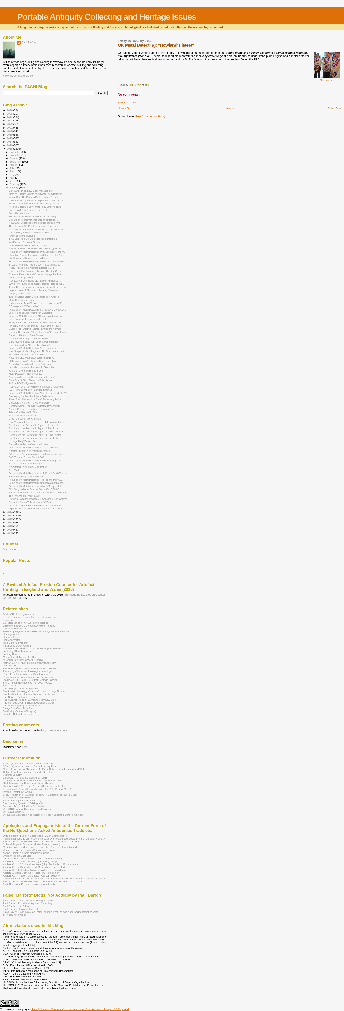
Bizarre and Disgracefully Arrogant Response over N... (36, 200)
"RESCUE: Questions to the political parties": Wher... (36, 222)
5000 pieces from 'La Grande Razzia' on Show (33, 361)
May (12, 174)
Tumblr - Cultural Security (17, 714)
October (14, 158)
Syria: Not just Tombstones (22, 415)
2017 (10, 141)
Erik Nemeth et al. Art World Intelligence (25, 622)
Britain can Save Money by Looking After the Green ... (36, 271)
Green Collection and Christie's (25, 418)
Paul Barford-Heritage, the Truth (21, 908)
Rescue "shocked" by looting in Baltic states (31, 267)
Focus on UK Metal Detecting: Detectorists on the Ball (36, 261)
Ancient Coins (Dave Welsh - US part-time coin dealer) (34, 867)
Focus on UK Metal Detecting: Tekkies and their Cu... (36, 480)
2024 (10, 117)
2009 (10, 529)
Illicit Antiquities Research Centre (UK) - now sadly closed (35, 786)
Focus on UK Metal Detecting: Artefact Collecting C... (36, 447)
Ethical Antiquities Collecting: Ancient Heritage (29, 625)
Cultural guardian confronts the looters (28, 444)
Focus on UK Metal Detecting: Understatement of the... (37, 483)
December (16, 152)
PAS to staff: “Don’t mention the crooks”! (29, 210)
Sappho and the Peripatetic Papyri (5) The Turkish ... (36, 438)
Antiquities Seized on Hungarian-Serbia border (33, 377)
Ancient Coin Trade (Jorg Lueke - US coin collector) (32, 875)
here (24, 746)
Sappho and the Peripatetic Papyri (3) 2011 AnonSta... (37, 431)
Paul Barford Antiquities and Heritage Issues (28, 900)
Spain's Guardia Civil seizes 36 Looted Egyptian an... (36, 248)
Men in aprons (327, 80)
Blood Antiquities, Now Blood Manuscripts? (31, 190)
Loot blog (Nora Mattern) (17, 651)
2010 (10, 526)
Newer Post (125, 108)
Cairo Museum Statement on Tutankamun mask (33, 341)
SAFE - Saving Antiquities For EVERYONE (27, 682)
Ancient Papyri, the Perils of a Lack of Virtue (31, 409)
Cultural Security (12, 774)
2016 (10, 145)
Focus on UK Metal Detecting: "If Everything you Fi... (36, 348)
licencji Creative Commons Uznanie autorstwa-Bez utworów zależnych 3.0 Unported (80, 1009)
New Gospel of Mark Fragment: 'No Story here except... (37, 351)
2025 (10, 113)
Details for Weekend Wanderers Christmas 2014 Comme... (39, 499)
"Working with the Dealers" (22, 235)
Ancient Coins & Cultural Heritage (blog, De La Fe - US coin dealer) (41, 864)
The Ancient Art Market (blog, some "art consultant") (32, 858)
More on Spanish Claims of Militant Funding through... (36, 194)
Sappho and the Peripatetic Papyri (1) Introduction (34, 425)
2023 (10, 120)
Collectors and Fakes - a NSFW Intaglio (29, 402)
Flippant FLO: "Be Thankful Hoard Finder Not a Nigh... (36, 508)
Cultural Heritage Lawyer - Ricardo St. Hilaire (28, 771)
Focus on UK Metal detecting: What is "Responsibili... (36, 486)
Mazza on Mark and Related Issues (27, 354)
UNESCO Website (13, 811)
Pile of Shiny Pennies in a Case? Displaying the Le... (36, 399)
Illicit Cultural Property (15, 642)
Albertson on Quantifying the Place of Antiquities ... (35, 280)
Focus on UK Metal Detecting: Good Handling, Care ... (37, 460)
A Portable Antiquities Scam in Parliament (30, 364)
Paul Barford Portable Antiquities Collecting (27, 903)
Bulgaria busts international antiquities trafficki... (33, 219)
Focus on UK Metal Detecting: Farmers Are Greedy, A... (37, 309)
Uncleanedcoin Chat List (17, 855)
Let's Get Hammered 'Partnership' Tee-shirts (31, 367)
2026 (10, 110)
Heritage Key (10, 637)
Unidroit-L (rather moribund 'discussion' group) (29, 849)
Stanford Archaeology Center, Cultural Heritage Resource (35, 691)
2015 (10, 148)
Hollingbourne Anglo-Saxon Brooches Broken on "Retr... (37, 303)
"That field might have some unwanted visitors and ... (36, 505)
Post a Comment (127, 102)
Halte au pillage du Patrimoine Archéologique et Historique (36, 631)
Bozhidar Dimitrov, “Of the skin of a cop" (29, 345)
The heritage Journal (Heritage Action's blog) (28, 702)
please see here (57, 730)
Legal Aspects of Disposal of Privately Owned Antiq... (36, 290)
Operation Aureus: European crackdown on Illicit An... (36, 255)
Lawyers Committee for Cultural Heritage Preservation (33, 648)
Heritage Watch (11, 639)
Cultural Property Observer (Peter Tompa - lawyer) (31, 844)
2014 (10, 512)
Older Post (334, 108)
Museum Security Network (18, 797)
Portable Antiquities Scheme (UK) (22, 800)
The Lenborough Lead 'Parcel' (24, 496)
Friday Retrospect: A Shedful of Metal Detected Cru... (36, 322)
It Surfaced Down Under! (17, 645)
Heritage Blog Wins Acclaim (23, 441)
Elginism (8, 619)
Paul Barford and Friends (17, 906)
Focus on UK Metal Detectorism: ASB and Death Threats (38, 473)
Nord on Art (9, 665)
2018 (10, 138)
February (15, 184)
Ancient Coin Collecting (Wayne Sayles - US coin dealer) (35, 869)
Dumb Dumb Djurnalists (21, 277)
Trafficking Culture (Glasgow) (19, 711)
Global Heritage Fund (15, 628)
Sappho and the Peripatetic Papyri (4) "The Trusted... (36, 435)
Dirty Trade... (15, 470)
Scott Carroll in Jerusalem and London (28, 319)
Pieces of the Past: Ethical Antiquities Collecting (30, 668)
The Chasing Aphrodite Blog (19, 696)
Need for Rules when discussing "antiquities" (32, 357)
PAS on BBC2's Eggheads (22, 383)
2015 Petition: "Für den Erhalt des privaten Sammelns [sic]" (36, 835)
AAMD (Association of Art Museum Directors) (28, 763)
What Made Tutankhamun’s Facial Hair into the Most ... (37, 229)
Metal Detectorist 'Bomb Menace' (26, 373)
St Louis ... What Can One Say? (25, 463)
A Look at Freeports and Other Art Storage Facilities (35, 274)
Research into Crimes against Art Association (28, 676)
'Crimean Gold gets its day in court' (27, 370)
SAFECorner (10, 685)
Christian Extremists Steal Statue (26, 335)
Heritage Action (11, 634)
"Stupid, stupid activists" (21, 293)
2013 (10, 515)
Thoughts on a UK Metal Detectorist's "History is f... (35, 226)
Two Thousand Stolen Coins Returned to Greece (34, 296)
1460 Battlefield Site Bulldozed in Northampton (33, 239)
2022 (10, 124)
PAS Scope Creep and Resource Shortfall (30, 390)
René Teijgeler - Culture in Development (25, 674)
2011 (10, 522)
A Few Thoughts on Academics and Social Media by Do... (38, 287)
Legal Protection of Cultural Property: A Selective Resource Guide (40, 794)
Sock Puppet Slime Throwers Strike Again (30, 380)
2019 (10, 134)
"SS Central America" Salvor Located (28, 245)
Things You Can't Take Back (19, 708)
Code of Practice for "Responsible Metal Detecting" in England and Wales (44, 769)
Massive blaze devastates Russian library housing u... (36, 203)
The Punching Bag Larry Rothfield (22, 705)
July (12, 168)
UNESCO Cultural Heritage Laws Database (27, 808)
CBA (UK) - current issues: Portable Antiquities (29, 766)
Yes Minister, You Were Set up (24, 242)
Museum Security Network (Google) (23, 659)
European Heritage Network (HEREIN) (25, 777)
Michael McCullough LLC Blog (20, 657)
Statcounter (10, 549)
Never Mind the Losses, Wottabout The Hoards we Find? (38, 492)
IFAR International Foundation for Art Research (29, 783)
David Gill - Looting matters (18, 614)
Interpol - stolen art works (17, 791)
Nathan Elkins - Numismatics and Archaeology (29, 662)
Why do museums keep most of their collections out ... (36, 283)
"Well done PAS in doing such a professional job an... (36, 454)
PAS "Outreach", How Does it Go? (26, 457)
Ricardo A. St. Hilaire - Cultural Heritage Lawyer (30, 679)
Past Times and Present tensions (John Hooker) (30, 884)
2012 (10, 519)
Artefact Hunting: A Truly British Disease (29, 451)
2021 (10, 127)
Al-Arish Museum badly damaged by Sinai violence (35, 206)
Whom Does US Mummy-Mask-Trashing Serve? (33, 197)
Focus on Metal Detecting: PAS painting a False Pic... (36, 316)
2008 (10, 533)
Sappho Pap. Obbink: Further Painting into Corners (35, 328)
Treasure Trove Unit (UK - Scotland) (23, 806)
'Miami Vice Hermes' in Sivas (24, 412)
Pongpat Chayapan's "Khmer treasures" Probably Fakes (37, 332)
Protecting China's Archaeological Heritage (27, 671)
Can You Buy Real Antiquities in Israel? (29, 232)
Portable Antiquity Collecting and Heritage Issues (106, 16)
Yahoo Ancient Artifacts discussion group (26, 852)
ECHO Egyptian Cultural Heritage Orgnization (29, 617)
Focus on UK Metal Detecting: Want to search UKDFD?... (38, 393)
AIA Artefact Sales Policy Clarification (28, 467)
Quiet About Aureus (19, 213)
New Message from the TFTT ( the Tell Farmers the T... (37, 422)
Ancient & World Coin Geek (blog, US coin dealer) (31, 872)
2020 (10, 131)
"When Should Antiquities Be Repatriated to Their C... (36, 325)
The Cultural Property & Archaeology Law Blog (29, 699)
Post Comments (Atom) (150, 116)
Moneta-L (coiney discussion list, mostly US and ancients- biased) (40, 847)
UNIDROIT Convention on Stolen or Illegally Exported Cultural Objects (43, 814)
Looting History (11, 654)
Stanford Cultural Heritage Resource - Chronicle (30, 694)
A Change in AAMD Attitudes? (24, 306)
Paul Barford (29, 42)
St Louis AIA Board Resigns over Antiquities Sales (34, 264)
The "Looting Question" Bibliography (23, 803)
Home (230, 108)
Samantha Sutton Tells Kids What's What (30, 502)
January (14, 187)
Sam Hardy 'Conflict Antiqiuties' (20, 688)
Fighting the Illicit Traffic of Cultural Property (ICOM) (32, 780)
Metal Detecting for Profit (21, 300)
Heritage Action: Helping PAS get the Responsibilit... (35, 406)
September (16, 161)
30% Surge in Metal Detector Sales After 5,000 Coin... (36, 489)
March (13, 181)
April (12, 178)
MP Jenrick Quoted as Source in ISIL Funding (32, 216)
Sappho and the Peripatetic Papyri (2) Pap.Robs (33, 428)
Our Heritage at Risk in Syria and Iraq (28, 258)
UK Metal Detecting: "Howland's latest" (28, 338)
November (16, 155)
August (14, 165)
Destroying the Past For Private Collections (31, 396)
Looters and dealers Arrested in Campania (30, 312)
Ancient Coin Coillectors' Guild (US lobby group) (30, 861)
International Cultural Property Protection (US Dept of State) (37, 789)
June (13, 171)
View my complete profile (18, 75)
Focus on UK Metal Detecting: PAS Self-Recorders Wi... (37, 251)
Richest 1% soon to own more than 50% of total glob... (37, 386)
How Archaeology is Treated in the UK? (29, 476)
